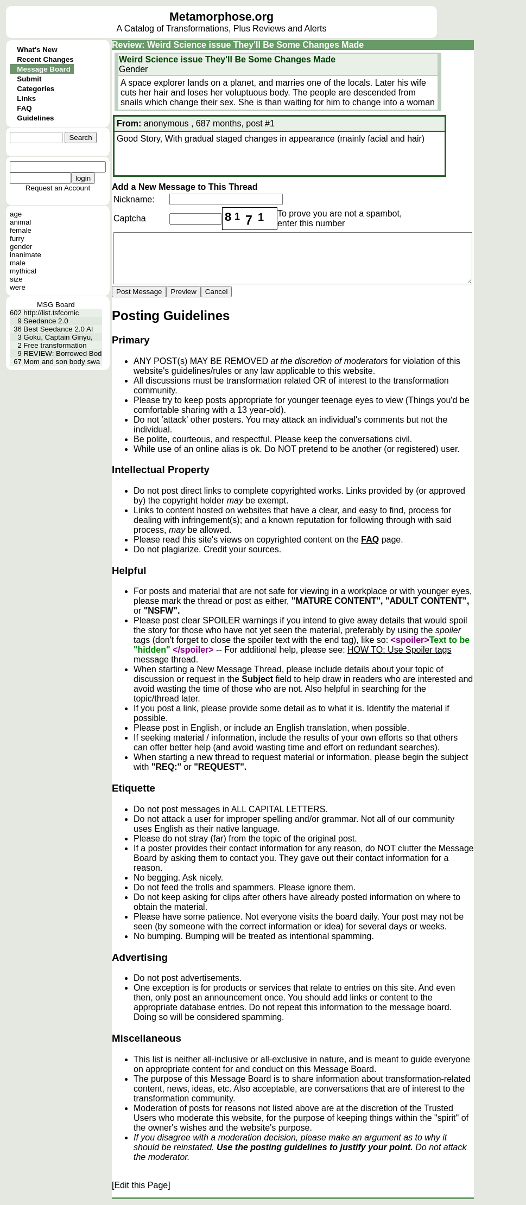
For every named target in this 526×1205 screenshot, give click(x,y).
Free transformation (54, 345)
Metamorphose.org (221, 16)
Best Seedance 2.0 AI (58, 329)
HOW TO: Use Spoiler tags (399, 649)
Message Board (44, 69)
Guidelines (35, 118)
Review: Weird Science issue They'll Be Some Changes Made (238, 44)
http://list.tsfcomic (51, 313)
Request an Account (58, 188)
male (18, 263)
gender (21, 247)
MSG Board (56, 305)
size (16, 279)
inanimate (25, 255)
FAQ (24, 108)
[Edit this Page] (141, 1185)
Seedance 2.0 (45, 321)
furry (17, 238)
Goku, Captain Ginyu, (57, 337)
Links (26, 98)
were (18, 287)
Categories (35, 89)
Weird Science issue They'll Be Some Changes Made (227, 59)
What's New (37, 50)
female (20, 230)
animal (20, 222)
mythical (23, 271)
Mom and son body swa (61, 362)
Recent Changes (45, 59)
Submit (29, 79)
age (16, 214)
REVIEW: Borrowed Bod (62, 353)
